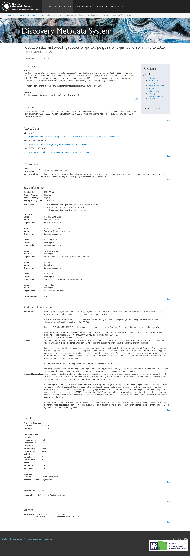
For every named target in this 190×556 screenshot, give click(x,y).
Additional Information (154, 89)
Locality (152, 93)
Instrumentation (156, 96)
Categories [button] (101, 6)
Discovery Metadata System (57, 6)
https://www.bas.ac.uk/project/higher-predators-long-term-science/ (58, 144)
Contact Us (44, 58)
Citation (152, 78)
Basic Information (156, 85)
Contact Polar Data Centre (12, 539)
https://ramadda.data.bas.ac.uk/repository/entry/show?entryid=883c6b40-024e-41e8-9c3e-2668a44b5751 (74, 136)
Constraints (154, 83)
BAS (3, 15)
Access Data (154, 80)
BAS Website (118, 6)
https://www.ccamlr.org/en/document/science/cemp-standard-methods (59, 152)
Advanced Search (83, 6)
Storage (152, 98)
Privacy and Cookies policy (33, 539)
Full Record (30, 58)
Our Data (12, 15)
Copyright (48, 539)
